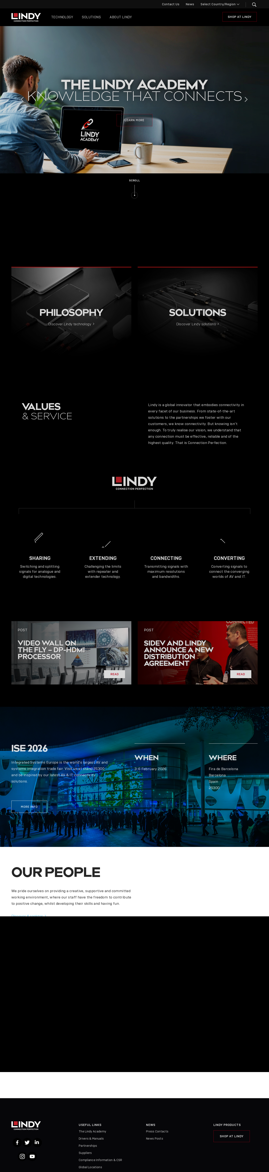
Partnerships (88, 1146)
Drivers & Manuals (91, 1138)
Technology (62, 17)
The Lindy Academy (92, 1131)
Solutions (91, 17)
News (190, 4)
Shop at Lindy (240, 17)
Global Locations (90, 1167)
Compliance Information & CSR (100, 1160)
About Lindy (121, 17)
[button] (252, 4)
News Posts (154, 1138)
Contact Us (171, 4)
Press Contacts (157, 1131)
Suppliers (85, 1153)
